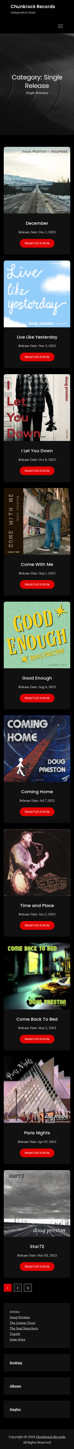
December (37, 223)
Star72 (37, 1246)
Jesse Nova (17, 1339)
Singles (15, 1409)
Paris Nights (37, 1133)
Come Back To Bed (37, 1019)
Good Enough (37, 678)
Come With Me (37, 564)
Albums (15, 1386)
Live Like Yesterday (37, 337)
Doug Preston (20, 1317)
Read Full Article (37, 243)
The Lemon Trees (22, 1323)
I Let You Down (37, 451)
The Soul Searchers (24, 1328)
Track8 (15, 1334)
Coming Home (37, 792)
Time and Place (37, 905)
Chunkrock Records (33, 7)
